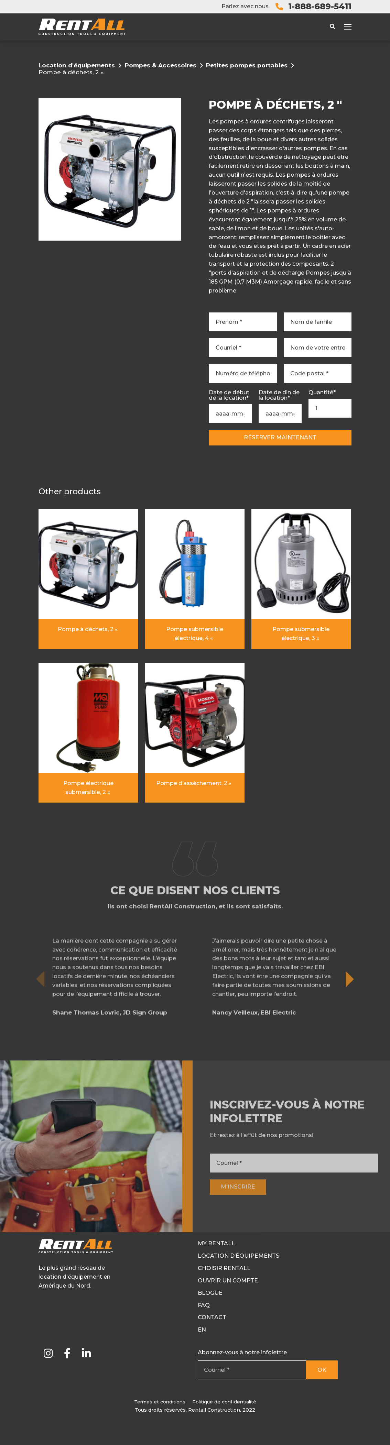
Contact (212, 1317)
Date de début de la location (229, 395)
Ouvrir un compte (228, 1280)
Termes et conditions (159, 1401)
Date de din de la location (279, 395)
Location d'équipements (77, 65)
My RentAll (216, 1243)
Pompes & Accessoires (160, 65)
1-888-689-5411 (319, 6)
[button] (350, 1003)
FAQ (204, 1305)
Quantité (322, 392)
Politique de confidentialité (224, 1401)
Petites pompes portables (247, 65)
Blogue (210, 1293)
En (202, 1329)
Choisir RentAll (224, 1268)
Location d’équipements (238, 1256)
